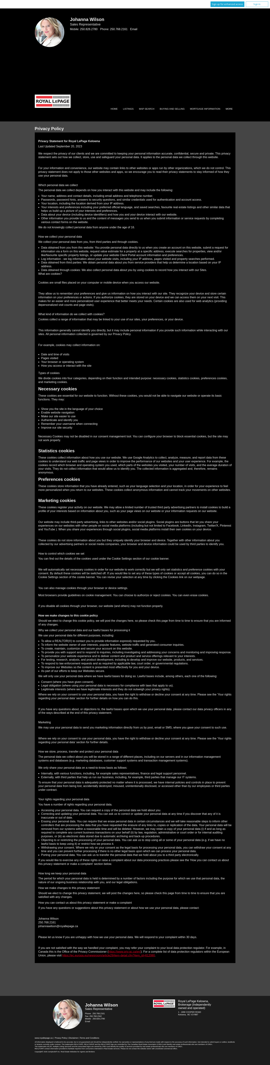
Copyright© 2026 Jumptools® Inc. (47, 1052)
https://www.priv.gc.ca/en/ (124, 951)
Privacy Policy (61, 1038)
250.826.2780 (89, 29)
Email (133, 29)
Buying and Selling (172, 109)
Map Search (146, 109)
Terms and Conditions (89, 1038)
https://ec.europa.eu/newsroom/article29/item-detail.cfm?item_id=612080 (108, 955)
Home (114, 109)
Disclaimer (73, 1038)
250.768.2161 (119, 29)
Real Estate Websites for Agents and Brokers (78, 1052)
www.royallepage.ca (44, 1038)
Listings (128, 109)
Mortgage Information (205, 109)
